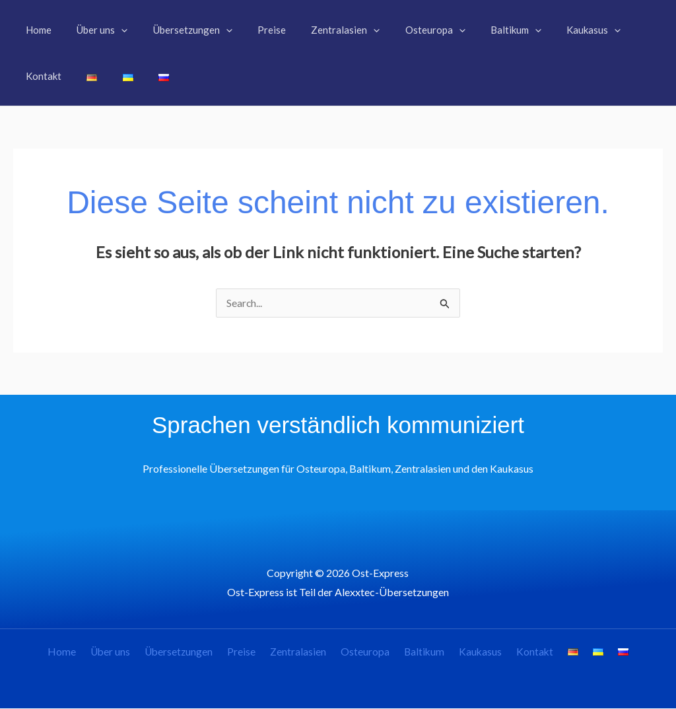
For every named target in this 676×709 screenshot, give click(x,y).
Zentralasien (305, 652)
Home (81, 652)
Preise (252, 652)
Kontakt (528, 652)
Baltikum (423, 652)
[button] (113, 30)
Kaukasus (476, 652)
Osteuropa (367, 652)
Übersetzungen (192, 652)
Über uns (126, 652)
